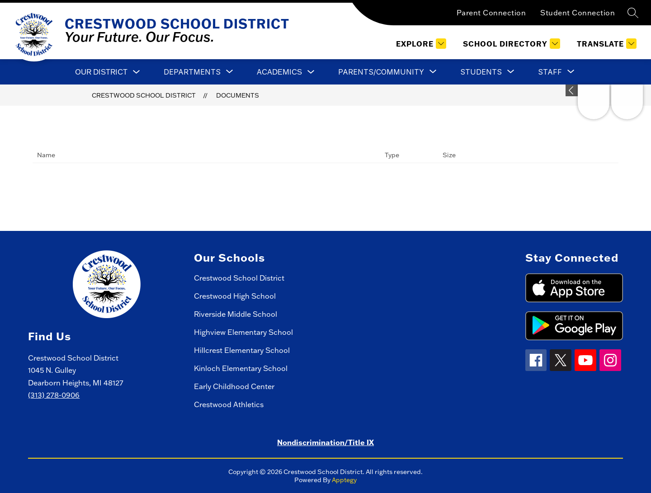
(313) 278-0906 (54, 394)
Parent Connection (491, 12)
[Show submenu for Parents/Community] (381, 71)
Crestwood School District (144, 95)
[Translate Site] (606, 43)
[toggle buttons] (572, 90)
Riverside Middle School (235, 314)
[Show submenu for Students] (481, 71)
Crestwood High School (235, 295)
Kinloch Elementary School (241, 368)
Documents (237, 95)
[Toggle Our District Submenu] (136, 72)
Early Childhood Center (234, 386)
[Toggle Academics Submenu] (311, 72)
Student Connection (577, 12)
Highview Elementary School (243, 332)
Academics (279, 71)
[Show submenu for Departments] (192, 71)
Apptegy (344, 480)
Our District (101, 71)
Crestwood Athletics (229, 404)
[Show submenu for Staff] (550, 71)
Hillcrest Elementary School (242, 350)
